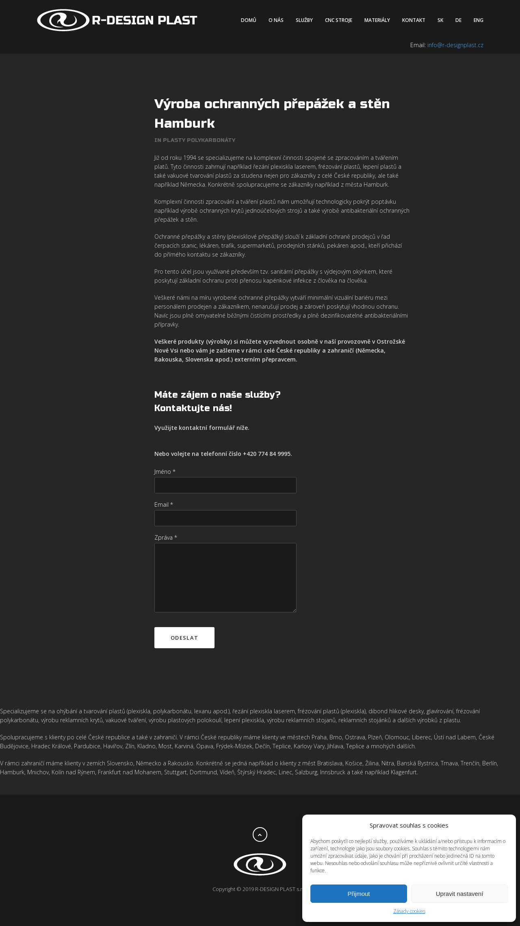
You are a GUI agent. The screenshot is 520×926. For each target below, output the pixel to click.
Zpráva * (165, 537)
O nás (276, 20)
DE (458, 20)
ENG (478, 20)
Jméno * (165, 471)
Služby (304, 20)
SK (440, 20)
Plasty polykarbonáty (199, 140)
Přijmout (358, 893)
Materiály (377, 20)
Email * (163, 504)
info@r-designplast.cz (455, 45)
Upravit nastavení (459, 893)
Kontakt (413, 20)
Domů (248, 20)
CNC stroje (338, 20)
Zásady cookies (409, 911)
